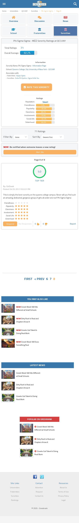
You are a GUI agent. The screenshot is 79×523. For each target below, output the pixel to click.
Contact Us (39, 495)
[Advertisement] (39, 251)
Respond (10, 223)
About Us (63, 487)
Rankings (14, 500)
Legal (63, 500)
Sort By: (36, 137)
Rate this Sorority (36, 87)
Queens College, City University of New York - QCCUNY (33, 69)
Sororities (15, 495)
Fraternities (14, 491)
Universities (15, 487)
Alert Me (40, 152)
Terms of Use (63, 491)
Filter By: (8, 137)
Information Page (39, 65)
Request (39, 491)
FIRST (28, 278)
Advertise (39, 487)
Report (73, 223)
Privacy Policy (63, 495)
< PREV (39, 278)
